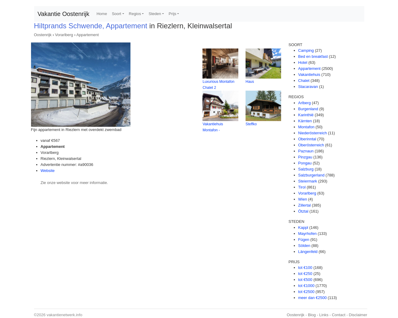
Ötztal (303, 211)
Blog (312, 315)
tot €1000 (306, 285)
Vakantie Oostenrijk (63, 14)
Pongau (305, 163)
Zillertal (304, 205)
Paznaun (306, 151)
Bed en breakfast (313, 56)
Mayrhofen (307, 233)
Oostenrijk (43, 35)
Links (323, 315)
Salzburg (306, 169)
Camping (306, 50)
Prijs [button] (172, 13)
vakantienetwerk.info (65, 315)
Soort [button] (116, 13)
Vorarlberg (64, 35)
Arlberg (304, 103)
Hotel (302, 62)
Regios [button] (135, 13)
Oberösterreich (311, 145)
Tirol (302, 187)
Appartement (87, 35)
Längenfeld (308, 251)
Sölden (304, 245)
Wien (302, 199)
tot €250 (305, 273)
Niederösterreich (312, 133)
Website (48, 170)
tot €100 (305, 267)
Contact (338, 315)
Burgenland (308, 109)
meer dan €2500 (312, 297)
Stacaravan (308, 86)
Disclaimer (358, 315)
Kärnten (305, 121)
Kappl (303, 227)
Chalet (304, 80)
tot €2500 (306, 291)
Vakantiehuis (309, 74)
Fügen (303, 239)
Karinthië (306, 115)
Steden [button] (155, 13)
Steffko (251, 124)
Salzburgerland (311, 175)
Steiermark (307, 181)
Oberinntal (307, 139)
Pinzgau (305, 157)
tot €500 (305, 279)
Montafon (306, 127)
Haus (250, 82)
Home (101, 13)
